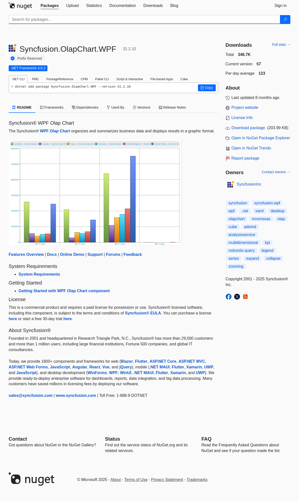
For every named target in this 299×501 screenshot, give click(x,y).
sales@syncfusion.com (30, 395)
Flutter (141, 361)
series (234, 258)
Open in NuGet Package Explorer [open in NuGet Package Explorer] (261, 138)
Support (95, 254)
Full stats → (281, 45)
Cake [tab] (184, 79)
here (13, 319)
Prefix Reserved (29, 58)
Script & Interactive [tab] (129, 79)
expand (252, 258)
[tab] (50, 5)
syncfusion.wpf (267, 203)
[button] (207, 87)
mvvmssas (261, 219)
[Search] (285, 19)
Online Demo (72, 254)
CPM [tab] (84, 79)
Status (112, 439)
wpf (232, 211)
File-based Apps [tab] (161, 79)
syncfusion (238, 203)
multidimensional (243, 242)
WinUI (125, 373)
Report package (245, 158)
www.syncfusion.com (76, 395)
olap (281, 219)
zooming (236, 266)
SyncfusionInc (249, 184)
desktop (277, 211)
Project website (245, 107)
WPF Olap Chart (55, 131)
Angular (79, 367)
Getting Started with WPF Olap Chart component (64, 291)
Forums (113, 254)
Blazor (127, 361)
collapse (273, 258)
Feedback (133, 254)
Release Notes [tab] (172, 107)
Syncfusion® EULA (143, 313)
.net (245, 211)
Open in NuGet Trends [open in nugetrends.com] (251, 148)
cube (233, 227)
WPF (113, 373)
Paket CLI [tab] (102, 79)
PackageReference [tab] (59, 79)
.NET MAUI (160, 367)
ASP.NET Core (163, 361)
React (94, 367)
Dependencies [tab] (85, 107)
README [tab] (22, 107)
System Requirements (39, 274)
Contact (18, 439)
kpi (267, 242)
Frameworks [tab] (52, 107)
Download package (248, 128)
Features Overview (26, 254)
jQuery (125, 367)
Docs (52, 254)
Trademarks (197, 479)
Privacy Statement (167, 479)
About (115, 479)
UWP (208, 367)
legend (268, 250)
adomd (250, 227)
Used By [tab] (115, 107)
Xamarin (194, 367)
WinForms (97, 373)
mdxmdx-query (242, 250)
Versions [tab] (141, 107)
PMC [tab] (35, 79)
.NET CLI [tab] (18, 79)
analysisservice (242, 235)
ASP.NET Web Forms (28, 367)
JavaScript (60, 367)
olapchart (237, 219)
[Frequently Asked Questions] (206, 439)
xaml (259, 211)
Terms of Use (136, 479)
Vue (105, 367)
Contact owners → (276, 172)
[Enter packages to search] (144, 19)
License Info (242, 118)
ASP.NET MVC (191, 361)
